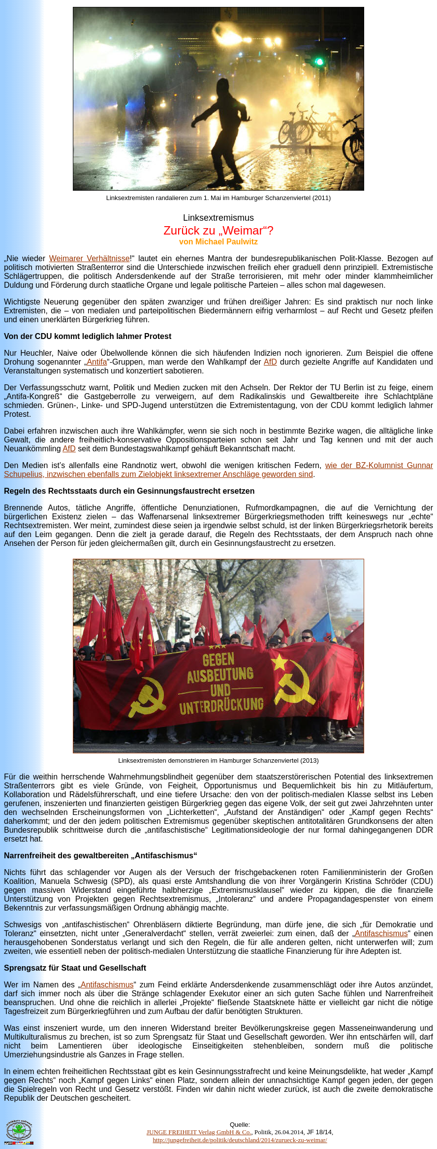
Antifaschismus (381, 933)
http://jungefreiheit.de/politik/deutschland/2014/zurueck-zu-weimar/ (240, 1140)
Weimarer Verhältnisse (89, 258)
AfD (270, 362)
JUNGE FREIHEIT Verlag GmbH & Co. (199, 1132)
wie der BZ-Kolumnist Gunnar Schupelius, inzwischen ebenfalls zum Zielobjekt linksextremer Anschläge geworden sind (218, 469)
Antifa (97, 362)
